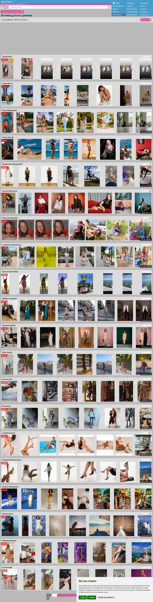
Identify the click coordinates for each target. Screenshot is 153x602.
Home (117, 3)
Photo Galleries (118, 6)
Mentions (116, 12)
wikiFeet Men (117, 14)
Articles (129, 6)
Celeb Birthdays (132, 12)
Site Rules (130, 3)
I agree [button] (82, 597)
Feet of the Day (131, 9)
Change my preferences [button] (106, 597)
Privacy (143, 9)
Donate (142, 6)
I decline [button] (91, 597)
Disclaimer (144, 12)
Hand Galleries (131, 14)
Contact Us (144, 14)
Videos (115, 9)
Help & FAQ (144, 3)
